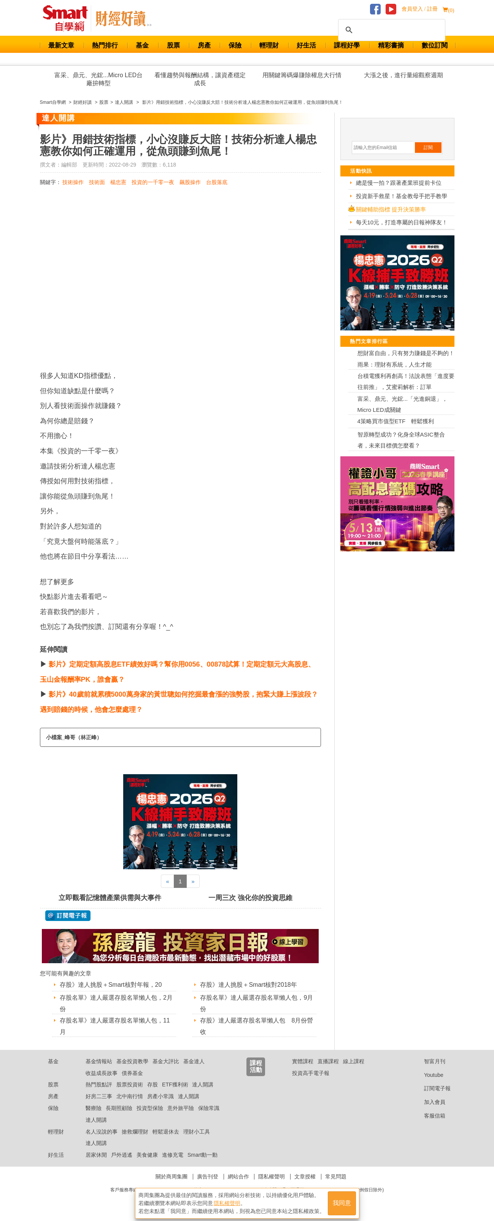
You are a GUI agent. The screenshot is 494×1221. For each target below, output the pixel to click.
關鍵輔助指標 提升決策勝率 (391, 209)
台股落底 (216, 182)
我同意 (342, 1202)
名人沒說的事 (102, 1132)
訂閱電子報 (431, 1088)
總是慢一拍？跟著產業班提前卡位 (399, 182)
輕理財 (269, 45)
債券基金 (132, 1073)
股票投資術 (129, 1084)
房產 (204, 45)
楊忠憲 (118, 182)
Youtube (427, 1075)
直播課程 (328, 1061)
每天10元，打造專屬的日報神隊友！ (402, 222)
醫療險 (94, 1108)
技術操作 (73, 182)
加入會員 (428, 1102)
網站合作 (238, 1176)
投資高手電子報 (310, 1073)
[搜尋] (390, 30)
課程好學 (347, 45)
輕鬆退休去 (165, 1132)
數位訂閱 (435, 45)
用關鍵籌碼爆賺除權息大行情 (302, 75)
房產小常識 (160, 1096)
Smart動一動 (202, 1155)
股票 (173, 45)
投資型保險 (150, 1108)
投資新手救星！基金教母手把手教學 (401, 196)
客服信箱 (428, 1116)
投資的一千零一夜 (153, 182)
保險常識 (208, 1108)
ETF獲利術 (175, 1084)
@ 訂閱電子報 (68, 915)
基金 (142, 45)
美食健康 (147, 1155)
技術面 (97, 182)
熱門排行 (105, 45)
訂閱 (428, 147)
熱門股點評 (99, 1084)
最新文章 (61, 45)
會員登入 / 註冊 (420, 9)
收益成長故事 (102, 1073)
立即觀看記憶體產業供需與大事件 (110, 898)
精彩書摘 (391, 45)
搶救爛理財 (135, 1132)
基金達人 (194, 1061)
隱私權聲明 (271, 1176)
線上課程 (353, 1061)
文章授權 (305, 1176)
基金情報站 (99, 1061)
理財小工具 (196, 1132)
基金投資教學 (132, 1061)
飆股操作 (190, 182)
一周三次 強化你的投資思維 (250, 898)
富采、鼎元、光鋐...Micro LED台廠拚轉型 (98, 79)
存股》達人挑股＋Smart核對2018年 (248, 984)
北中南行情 (129, 1096)
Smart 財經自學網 (68, 18)
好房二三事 (99, 1096)
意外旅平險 (180, 1108)
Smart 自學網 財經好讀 (123, 18)
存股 (152, 1084)
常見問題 (335, 1176)
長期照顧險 (119, 1108)
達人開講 (202, 1084)
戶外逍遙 (121, 1155)
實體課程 (302, 1061)
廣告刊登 (207, 1176)
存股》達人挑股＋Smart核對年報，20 (111, 984)
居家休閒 (96, 1155)
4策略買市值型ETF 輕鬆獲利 (395, 421)
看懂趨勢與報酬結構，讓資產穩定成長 (200, 79)
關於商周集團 (171, 1176)
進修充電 (172, 1155)
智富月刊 (428, 1061)
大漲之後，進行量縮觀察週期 (403, 75)
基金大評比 (165, 1061)
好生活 (306, 45)
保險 (235, 45)
